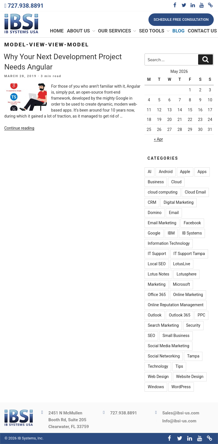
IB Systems (192, 233)
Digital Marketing (178, 202)
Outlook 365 (179, 315)
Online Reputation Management (175, 305)
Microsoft (181, 284)
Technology (158, 366)
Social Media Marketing (168, 346)
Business (156, 182)
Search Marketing (163, 325)
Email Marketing (162, 223)
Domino (155, 213)
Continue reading (19, 128)
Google (154, 233)
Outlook (154, 315)
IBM (171, 233)
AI (149, 172)
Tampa (193, 356)
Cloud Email (195, 192)
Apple (185, 172)
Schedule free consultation (181, 19)
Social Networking (164, 356)
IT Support (157, 254)
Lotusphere (186, 274)
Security (193, 325)
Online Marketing (188, 295)
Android (166, 172)
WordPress (181, 387)
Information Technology (169, 243)
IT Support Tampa (189, 254)
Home (57, 31)
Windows (156, 387)
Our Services (117, 31)
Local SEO (156, 264)
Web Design (158, 377)
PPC (201, 315)
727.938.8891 (25, 5)
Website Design (189, 377)
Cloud (176, 182)
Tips (179, 366)
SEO (151, 336)
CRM (152, 202)
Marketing (156, 284)
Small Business (175, 336)
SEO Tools (154, 31)
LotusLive (181, 264)
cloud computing (162, 192)
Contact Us (202, 31)
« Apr (158, 139)
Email (174, 213)
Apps (202, 172)
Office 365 (156, 295)
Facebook (192, 223)
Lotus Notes (158, 274)
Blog (178, 31)
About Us (81, 31)
